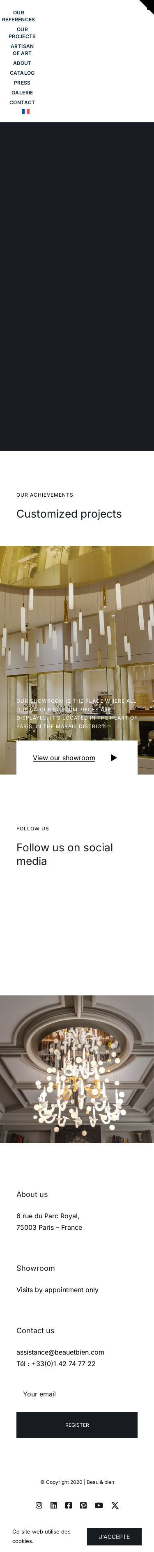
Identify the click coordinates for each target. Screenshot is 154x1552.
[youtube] (99, 1505)
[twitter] (115, 1505)
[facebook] (68, 1505)
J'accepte (114, 1536)
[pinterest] (83, 1505)
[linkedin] (54, 1505)
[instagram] (39, 1505)
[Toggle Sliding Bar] (22, 103)
